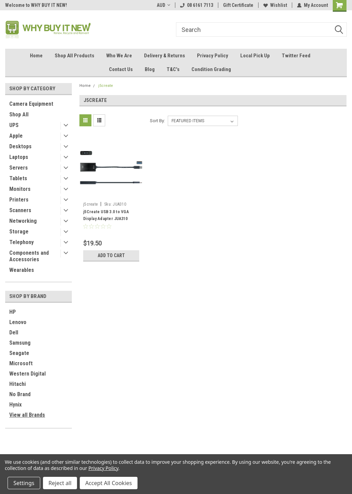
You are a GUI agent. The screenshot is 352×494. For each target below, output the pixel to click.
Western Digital (27, 373)
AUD (163, 5)
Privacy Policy (212, 56)
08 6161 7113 (196, 5)
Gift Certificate (238, 5)
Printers (19, 199)
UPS (14, 125)
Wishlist (275, 5)
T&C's (173, 69)
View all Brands (27, 415)
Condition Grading (211, 69)
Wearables (21, 270)
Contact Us (121, 69)
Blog (150, 69)
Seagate (19, 353)
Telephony (21, 242)
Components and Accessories (29, 256)
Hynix (15, 404)
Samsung (20, 343)
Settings (23, 483)
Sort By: (157, 120)
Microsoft (21, 363)
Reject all (60, 483)
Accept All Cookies (108, 483)
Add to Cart (111, 255)
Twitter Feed (296, 56)
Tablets (18, 178)
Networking (23, 221)
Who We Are (119, 56)
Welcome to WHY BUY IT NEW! (36, 5)
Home (36, 56)
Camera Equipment (31, 104)
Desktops (20, 146)
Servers (18, 167)
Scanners (20, 210)
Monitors (20, 189)
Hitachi (17, 384)
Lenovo (17, 322)
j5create (105, 85)
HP (12, 312)
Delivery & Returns (164, 56)
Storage (19, 231)
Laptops (18, 157)
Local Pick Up (255, 56)
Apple (16, 136)
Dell (13, 332)
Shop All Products (74, 56)
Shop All (19, 114)
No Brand (20, 394)
